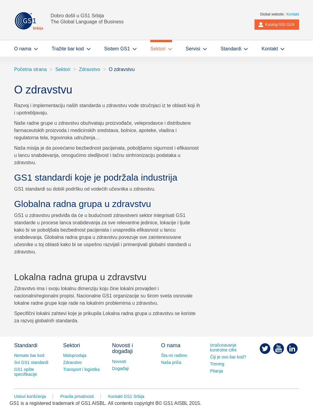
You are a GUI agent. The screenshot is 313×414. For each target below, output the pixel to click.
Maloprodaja (74, 355)
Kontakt (293, 14)
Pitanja (216, 370)
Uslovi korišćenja (30, 396)
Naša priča (171, 362)
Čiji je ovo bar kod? (228, 357)
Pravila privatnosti (77, 396)
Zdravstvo (89, 69)
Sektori (62, 69)
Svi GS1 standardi (31, 362)
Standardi (26, 345)
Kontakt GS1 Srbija (126, 396)
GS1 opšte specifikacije (25, 372)
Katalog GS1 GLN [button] (276, 24)
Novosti (119, 361)
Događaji (120, 368)
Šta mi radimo (174, 355)
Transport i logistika (81, 369)
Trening (217, 363)
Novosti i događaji (122, 348)
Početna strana (30, 69)
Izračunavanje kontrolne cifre (223, 347)
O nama (170, 345)
